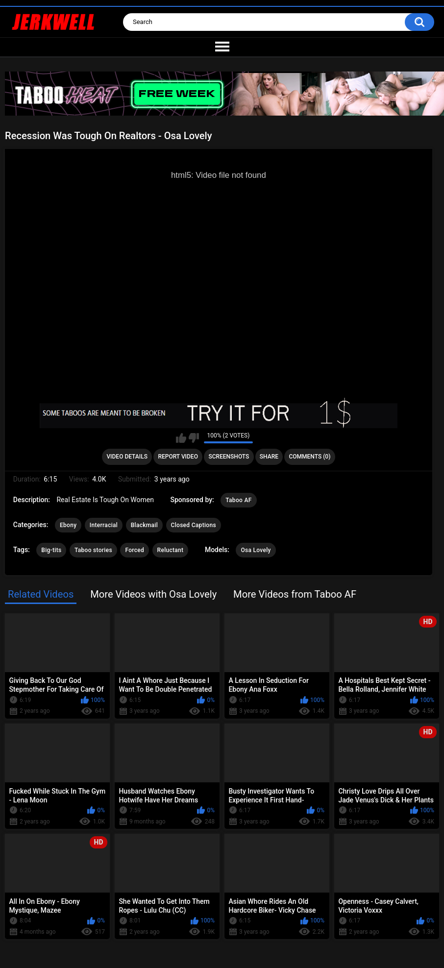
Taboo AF (238, 500)
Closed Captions (193, 525)
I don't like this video (194, 438)
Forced (134, 550)
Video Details (127, 456)
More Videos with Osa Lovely (153, 594)
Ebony (68, 525)
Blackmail (144, 525)
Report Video (177, 456)
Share (269, 456)
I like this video (181, 438)
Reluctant (170, 550)
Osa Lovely (256, 550)
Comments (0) (309, 456)
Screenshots (228, 456)
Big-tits (51, 550)
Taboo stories (93, 550)
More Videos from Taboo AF (294, 594)
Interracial (104, 525)
